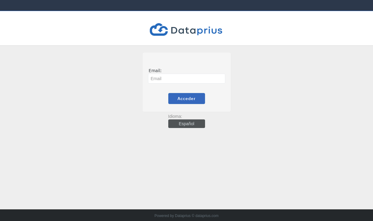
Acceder (186, 98)
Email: (155, 70)
